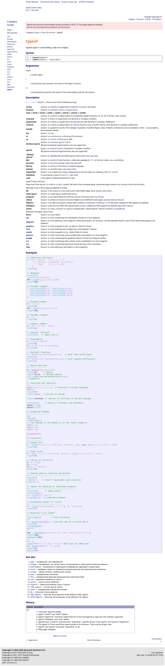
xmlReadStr (90, 203)
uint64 (40, 295)
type (8, 84)
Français (140, 19)
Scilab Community (69, 2)
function (54, 163)
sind (45, 522)
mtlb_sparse (35, 587)
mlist (9, 69)
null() (75, 175)
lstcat (9, 62)
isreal (32, 569)
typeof (9, 89)
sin (36, 403)
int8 (61, 289)
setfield (9, 77)
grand (35, 280)
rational (76, 125)
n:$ (109, 172)
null (8, 72)
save (29, 544)
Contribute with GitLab (50, 2)
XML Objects (35, 594)
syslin (73, 194)
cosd (37, 394)
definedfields (12, 41)
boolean (10, 39)
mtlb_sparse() (91, 156)
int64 (62, 295)
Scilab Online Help (33, 7)
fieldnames (11, 44)
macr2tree (98, 197)
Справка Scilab (12, 23)
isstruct (9, 57)
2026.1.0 (74, 24)
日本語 (148, 19)
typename (10, 87)
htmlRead (100, 203)
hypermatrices (12, 52)
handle (62, 128)
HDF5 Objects (127, 205)
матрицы (10, 67)
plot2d (30, 418)
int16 (62, 291)
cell (52, 139)
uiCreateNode (119, 208)
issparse (33, 584)
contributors (11, 662)
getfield (10, 47)
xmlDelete (32, 537)
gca (29, 427)
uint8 (40, 289)
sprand (35, 370)
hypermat (10, 49)
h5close (31, 550)
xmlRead (80, 203)
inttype (123, 116)
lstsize (9, 64)
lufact (73, 169)
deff (79, 163)
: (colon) (114, 172)
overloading (35, 567)
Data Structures (12, 31)
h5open (82, 205)
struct (9, 79)
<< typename (31, 640)
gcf (36, 421)
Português (156, 19)
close (30, 434)
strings (33, 572)
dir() (63, 191)
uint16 (40, 291)
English (132, 19)
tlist (8, 82)
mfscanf (120, 200)
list (8, 59)
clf (29, 416)
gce (29, 429)
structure (55, 136)
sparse (33, 582)
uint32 (40, 293)
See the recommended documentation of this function (48, 27)
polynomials (78, 122)
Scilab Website (32, 2)
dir (36, 517)
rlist (8, 74)
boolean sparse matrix (60, 142)
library (54, 166)
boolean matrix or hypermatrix (64, 110)
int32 (62, 293)
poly (32, 574)
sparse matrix (57, 148)
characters (82, 107)
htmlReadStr (113, 203)
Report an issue (59, 636)
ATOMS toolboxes (86, 2)
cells (8, 36)
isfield (9, 54)
